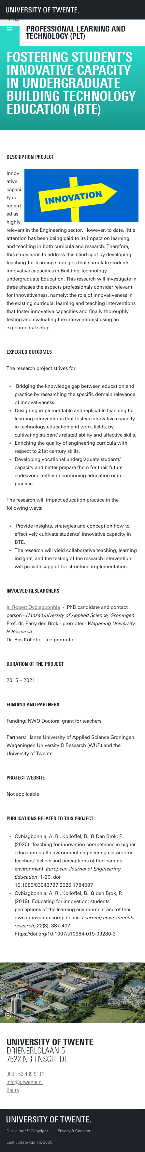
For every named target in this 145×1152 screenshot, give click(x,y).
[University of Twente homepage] (42, 10)
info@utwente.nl (25, 1082)
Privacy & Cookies (74, 1131)
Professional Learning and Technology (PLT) (75, 32)
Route (13, 1090)
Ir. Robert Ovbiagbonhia (33, 607)
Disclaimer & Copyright (27, 1131)
